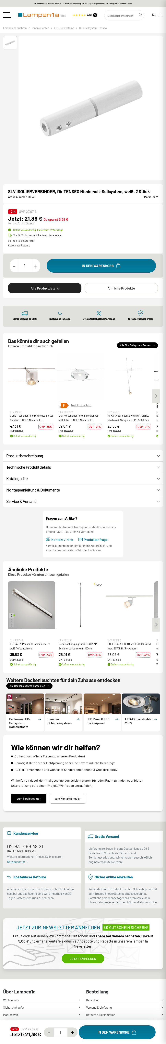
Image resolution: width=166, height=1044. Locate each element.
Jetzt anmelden (83, 958)
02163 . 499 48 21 (25, 846)
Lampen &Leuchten (15, 28)
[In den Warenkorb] (101, 266)
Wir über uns (11, 1000)
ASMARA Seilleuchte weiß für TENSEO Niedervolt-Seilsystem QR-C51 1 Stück (128, 417)
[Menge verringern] (14, 265)
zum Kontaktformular (67, 798)
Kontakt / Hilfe (59, 540)
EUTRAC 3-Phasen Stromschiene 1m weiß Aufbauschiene (30, 646)
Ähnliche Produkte (121, 288)
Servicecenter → (18, 861)
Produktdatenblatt (81, 405)
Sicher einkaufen (14, 1007)
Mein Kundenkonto (98, 1022)
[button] (10, 43)
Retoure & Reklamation (100, 1014)
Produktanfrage (93, 540)
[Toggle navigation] (7, 15)
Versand (30, 223)
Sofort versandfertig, (38, 230)
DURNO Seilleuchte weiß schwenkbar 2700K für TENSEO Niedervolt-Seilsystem (79, 418)
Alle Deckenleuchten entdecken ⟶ (29, 685)
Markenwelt (10, 1014)
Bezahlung (92, 1000)
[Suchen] (124, 15)
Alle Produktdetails (45, 288)
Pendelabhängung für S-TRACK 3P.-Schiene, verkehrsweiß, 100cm (79, 646)
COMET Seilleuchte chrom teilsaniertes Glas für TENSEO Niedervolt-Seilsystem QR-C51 (31, 418)
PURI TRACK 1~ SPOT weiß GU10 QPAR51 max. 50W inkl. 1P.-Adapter (129, 646)
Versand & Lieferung (99, 1007)
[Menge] (25, 265)
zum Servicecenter (29, 798)
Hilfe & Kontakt (12, 1022)
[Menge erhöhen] (36, 265)
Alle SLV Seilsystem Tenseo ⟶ (137, 345)
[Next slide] (156, 396)
